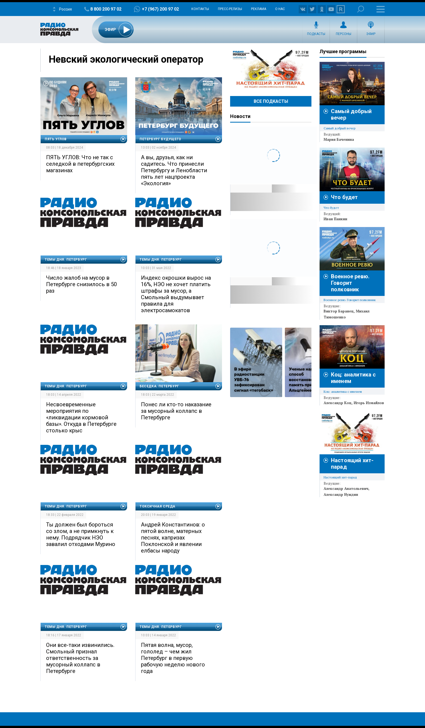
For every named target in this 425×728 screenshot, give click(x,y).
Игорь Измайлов (369, 402)
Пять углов (56, 139)
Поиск (360, 9)
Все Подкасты (271, 101)
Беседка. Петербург (159, 386)
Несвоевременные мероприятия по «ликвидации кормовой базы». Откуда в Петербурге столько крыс (81, 417)
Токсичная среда (157, 506)
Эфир (370, 34)
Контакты (200, 9)
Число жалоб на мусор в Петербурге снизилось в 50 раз (81, 284)
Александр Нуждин (341, 494)
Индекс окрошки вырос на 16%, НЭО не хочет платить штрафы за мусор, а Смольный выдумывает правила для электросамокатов (176, 294)
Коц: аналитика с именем (343, 391)
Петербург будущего (160, 139)
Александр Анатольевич (346, 488)
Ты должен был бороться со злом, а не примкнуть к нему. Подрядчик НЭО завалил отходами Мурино (80, 534)
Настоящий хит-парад (270, 69)
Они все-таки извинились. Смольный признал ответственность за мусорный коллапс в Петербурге (80, 658)
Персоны (343, 34)
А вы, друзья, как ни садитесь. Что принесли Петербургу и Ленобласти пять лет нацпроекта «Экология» (174, 170)
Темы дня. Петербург (66, 259)
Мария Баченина (339, 139)
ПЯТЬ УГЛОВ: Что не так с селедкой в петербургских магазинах (80, 164)
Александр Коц (338, 402)
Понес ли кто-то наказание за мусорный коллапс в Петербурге (176, 411)
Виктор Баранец (339, 311)
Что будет (344, 197)
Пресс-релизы (230, 9)
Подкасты (316, 34)
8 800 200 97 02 (105, 9)
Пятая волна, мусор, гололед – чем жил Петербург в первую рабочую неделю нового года (173, 658)
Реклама (258, 9)
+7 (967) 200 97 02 (160, 9)
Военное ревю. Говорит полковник (350, 283)
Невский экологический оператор (126, 59)
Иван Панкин (335, 218)
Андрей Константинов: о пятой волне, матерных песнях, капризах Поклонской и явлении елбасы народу (173, 537)
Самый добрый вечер (339, 128)
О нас (280, 9)
